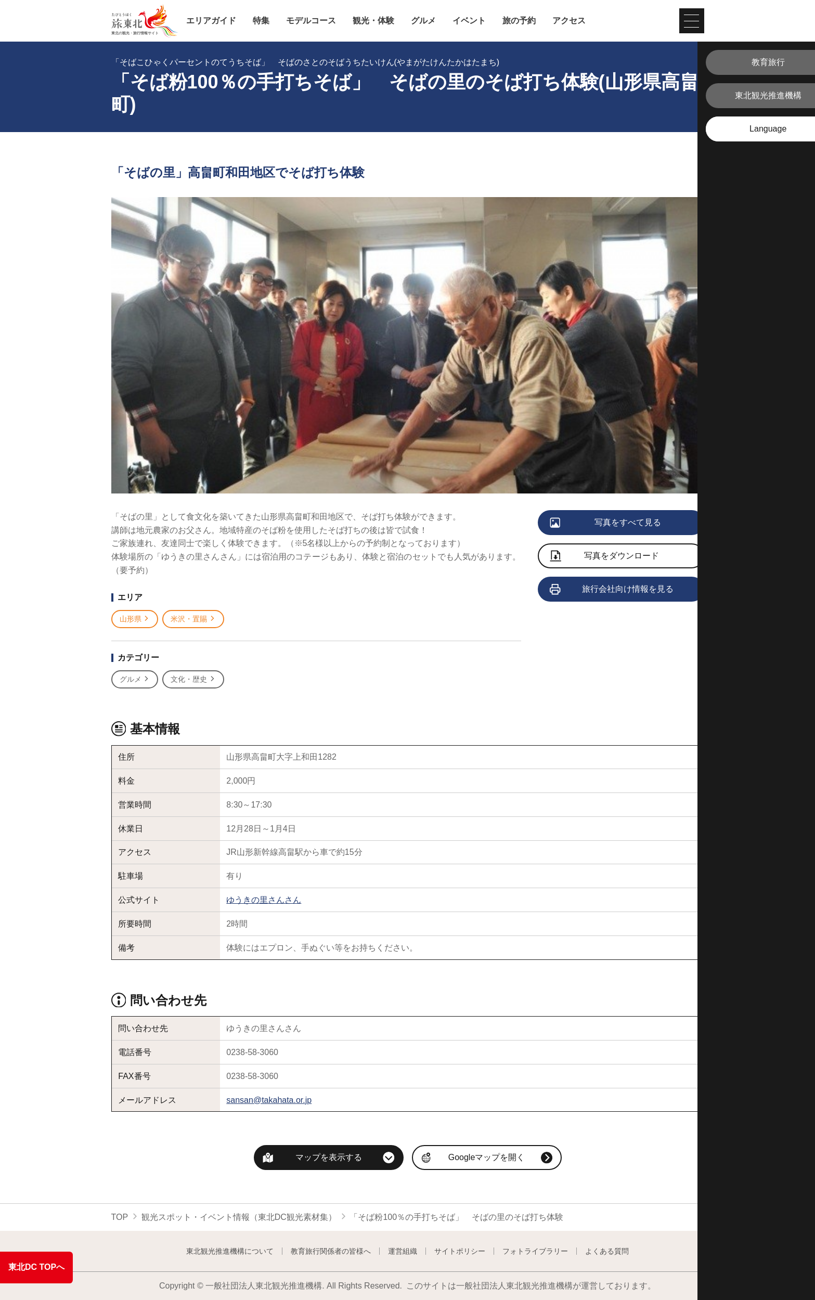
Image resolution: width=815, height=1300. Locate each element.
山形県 (135, 619)
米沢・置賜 (193, 619)
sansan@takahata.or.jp (269, 1100)
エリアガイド (211, 21)
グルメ (423, 21)
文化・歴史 (193, 679)
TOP (119, 1217)
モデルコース (311, 21)
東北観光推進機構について (230, 1251)
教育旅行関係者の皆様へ (331, 1251)
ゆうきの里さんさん (263, 899)
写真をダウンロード (605, 556)
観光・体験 (373, 21)
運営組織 (402, 1251)
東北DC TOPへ (36, 1267)
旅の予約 (519, 21)
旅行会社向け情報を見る (612, 589)
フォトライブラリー (535, 1251)
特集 (261, 21)
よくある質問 (607, 1251)
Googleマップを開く (486, 1157)
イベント (469, 21)
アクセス (569, 21)
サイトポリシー (459, 1251)
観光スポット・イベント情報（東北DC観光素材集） (239, 1217)
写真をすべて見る (606, 523)
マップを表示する (328, 1157)
